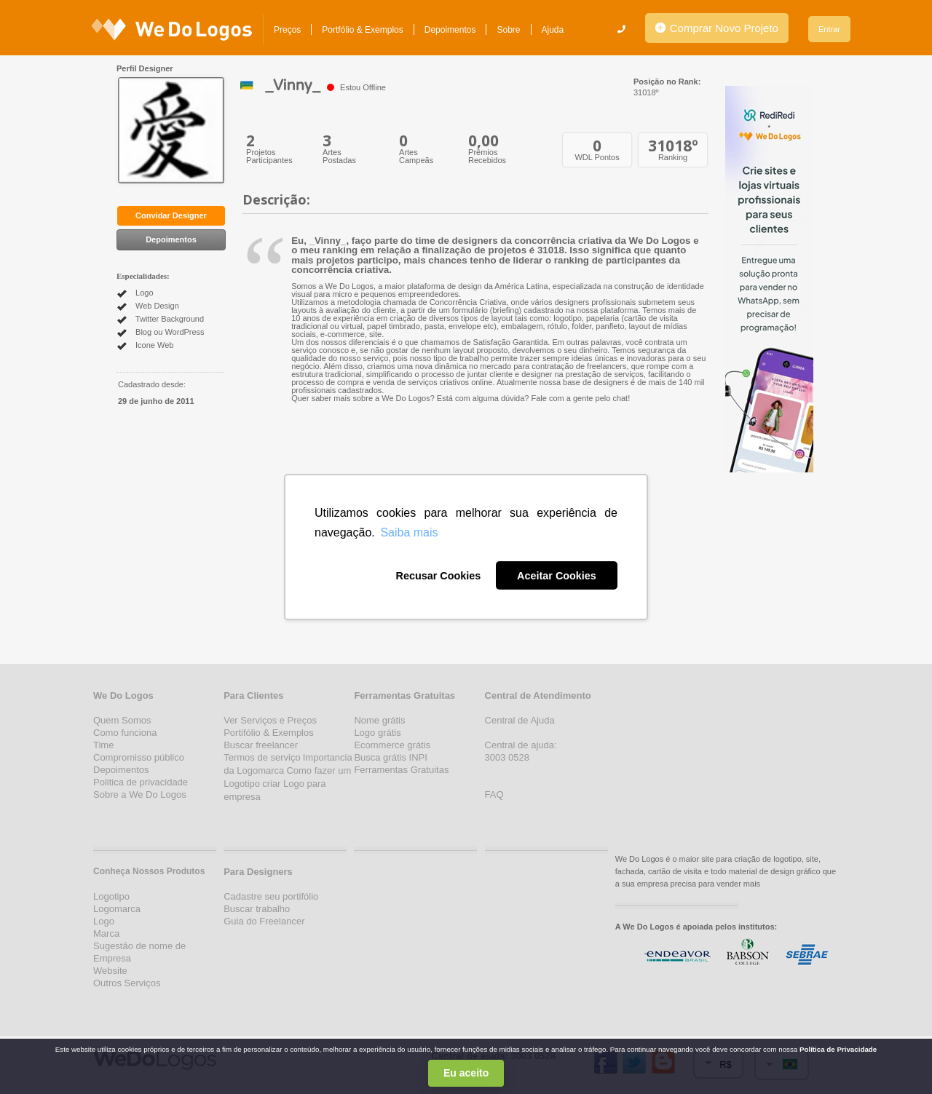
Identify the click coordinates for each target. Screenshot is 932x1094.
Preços (287, 30)
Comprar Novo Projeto (716, 28)
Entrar (829, 29)
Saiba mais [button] (409, 532)
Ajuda (553, 30)
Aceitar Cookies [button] (556, 576)
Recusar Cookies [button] (438, 576)
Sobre (508, 30)
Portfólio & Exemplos (362, 30)
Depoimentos (450, 30)
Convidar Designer (171, 215)
